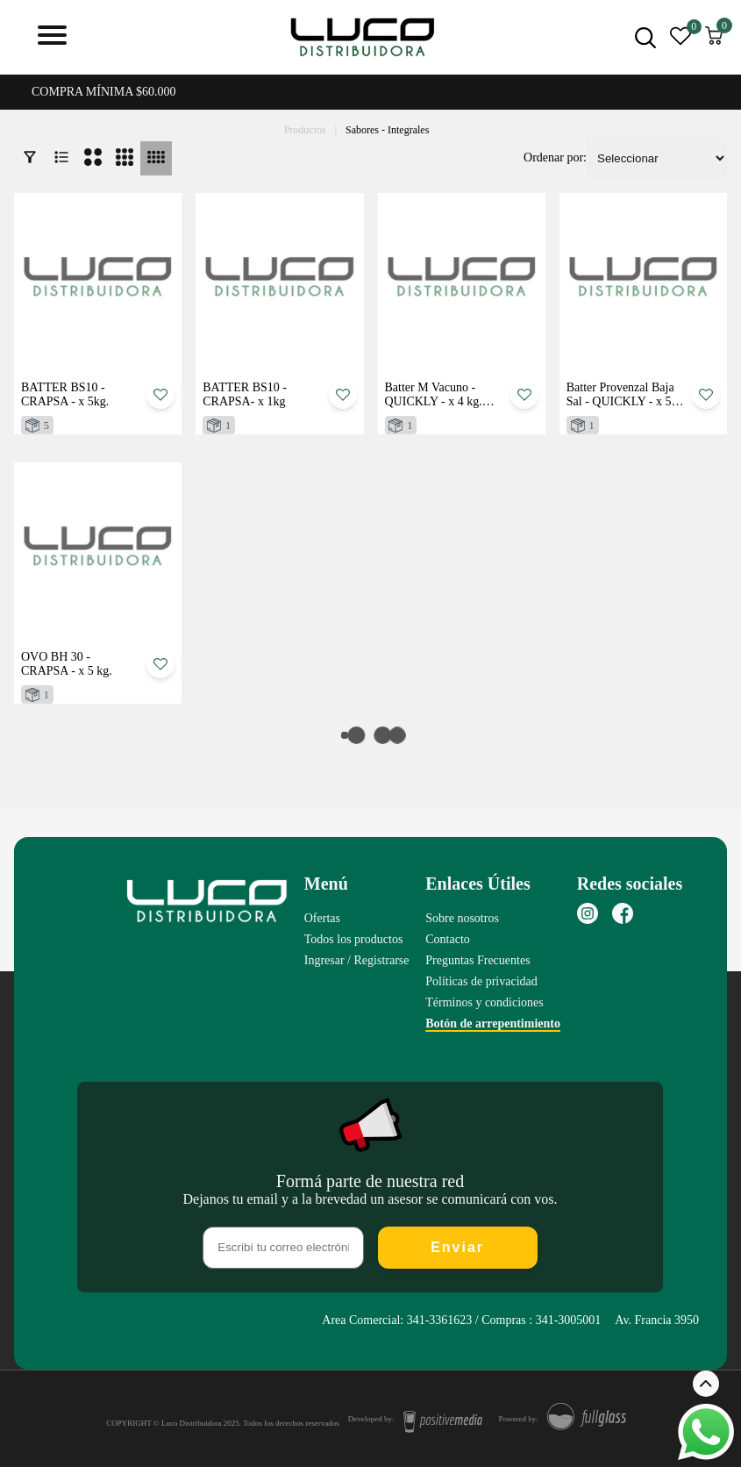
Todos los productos (353, 939)
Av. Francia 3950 (657, 1320)
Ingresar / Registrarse (357, 960)
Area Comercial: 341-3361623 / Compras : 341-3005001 (461, 1320)
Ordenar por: (555, 157)
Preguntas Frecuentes (477, 960)
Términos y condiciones (484, 1002)
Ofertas (322, 918)
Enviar (457, 1247)
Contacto (447, 939)
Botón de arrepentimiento (492, 1023)
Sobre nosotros (462, 918)
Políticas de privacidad (481, 981)
